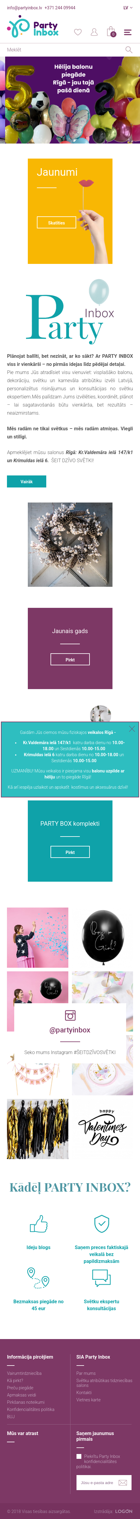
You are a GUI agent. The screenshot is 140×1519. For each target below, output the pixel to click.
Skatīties (56, 223)
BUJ (11, 1416)
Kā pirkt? (15, 1380)
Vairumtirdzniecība (24, 1373)
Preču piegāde (20, 1387)
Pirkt (69, 659)
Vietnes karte (89, 1399)
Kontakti (84, 1392)
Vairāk (27, 481)
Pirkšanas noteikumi (25, 1402)
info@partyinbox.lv (24, 7)
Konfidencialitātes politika (30, 1409)
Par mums (86, 1373)
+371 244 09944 (60, 7)
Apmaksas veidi (21, 1395)
